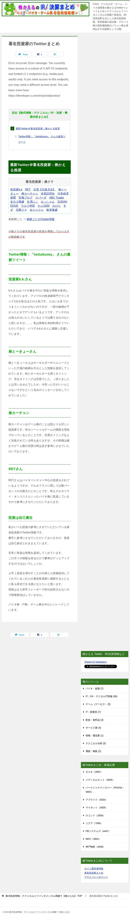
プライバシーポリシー (96, 877)
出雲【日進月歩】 (45, 189)
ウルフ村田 (28, 205)
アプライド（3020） (96, 799)
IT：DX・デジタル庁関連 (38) (101, 696)
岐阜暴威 (52, 209)
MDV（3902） (93, 839)
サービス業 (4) (93, 727)
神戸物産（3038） (95, 846)
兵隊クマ (21, 209)
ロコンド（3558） (95, 815)
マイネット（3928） (96, 807)
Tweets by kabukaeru (95, 662)
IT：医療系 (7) (93, 712)
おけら (56, 205)
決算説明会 (48, 193)
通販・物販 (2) (93, 751)
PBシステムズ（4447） (98, 831)
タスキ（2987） (94, 771)
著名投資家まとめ (93, 872)
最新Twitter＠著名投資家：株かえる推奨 (38, 128)
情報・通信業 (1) (94, 735)
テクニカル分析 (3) (96, 743)
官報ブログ (25, 197)
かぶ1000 (44, 205)
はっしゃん (48, 201)
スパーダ (41, 197)
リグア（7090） (94, 823)
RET (28, 189)
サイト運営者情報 (93, 868)
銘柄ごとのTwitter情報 (41, 219)
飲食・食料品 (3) (94, 720)
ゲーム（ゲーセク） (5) (98, 704)
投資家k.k (16, 189)
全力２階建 (17, 201)
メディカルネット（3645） (100, 779)
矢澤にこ (32, 201)
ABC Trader (56, 197)
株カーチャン (29, 193)
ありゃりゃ (37, 209)
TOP (44, 896)
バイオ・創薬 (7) (94, 688)
